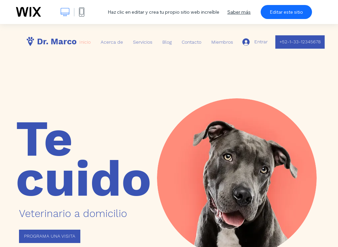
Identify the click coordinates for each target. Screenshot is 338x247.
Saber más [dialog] (239, 12)
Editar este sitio (286, 12)
